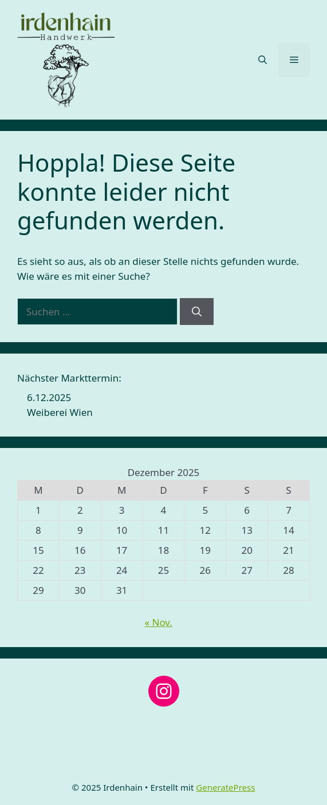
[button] (262, 60)
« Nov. (158, 622)
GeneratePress (225, 787)
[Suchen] (197, 312)
